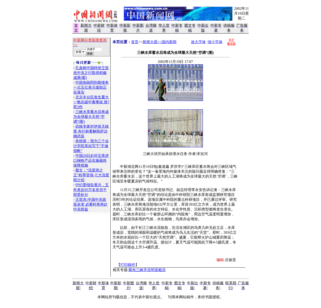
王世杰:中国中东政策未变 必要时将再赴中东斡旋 (90, 204)
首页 (134, 42)
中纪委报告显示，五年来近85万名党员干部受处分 (91, 190)
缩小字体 (215, 42)
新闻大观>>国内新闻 (160, 42)
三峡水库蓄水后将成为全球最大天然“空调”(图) (91, 116)
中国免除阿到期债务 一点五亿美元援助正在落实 (91, 87)
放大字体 (198, 42)
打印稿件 (127, 265)
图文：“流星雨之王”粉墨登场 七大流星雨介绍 (91, 175)
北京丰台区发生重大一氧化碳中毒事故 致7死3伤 (91, 102)
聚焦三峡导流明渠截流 (147, 270)
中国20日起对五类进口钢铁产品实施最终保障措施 (91, 160)
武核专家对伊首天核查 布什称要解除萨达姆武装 (91, 131)
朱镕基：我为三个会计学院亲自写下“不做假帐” (91, 146)
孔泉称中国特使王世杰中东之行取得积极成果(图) (91, 73)
